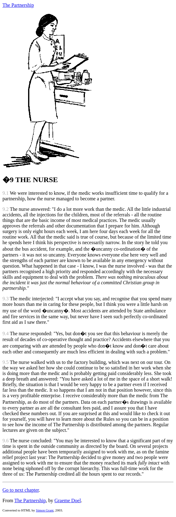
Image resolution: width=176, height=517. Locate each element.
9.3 (5, 298)
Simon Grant (44, 510)
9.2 (5, 209)
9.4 (5, 333)
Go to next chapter (20, 490)
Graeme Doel (67, 500)
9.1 (5, 193)
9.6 (5, 440)
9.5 (5, 362)
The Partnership (18, 5)
